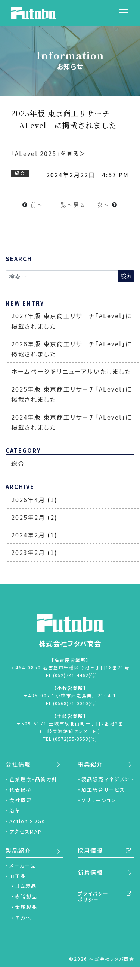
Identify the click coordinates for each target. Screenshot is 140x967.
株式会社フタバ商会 (70, 631)
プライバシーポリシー (93, 896)
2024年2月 (28, 534)
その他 (23, 917)
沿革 (15, 810)
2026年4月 (28, 499)
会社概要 (20, 800)
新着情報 (90, 872)
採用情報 (90, 850)
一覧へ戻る (70, 205)
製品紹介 (18, 850)
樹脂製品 (26, 896)
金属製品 (26, 907)
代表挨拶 (20, 789)
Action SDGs (27, 821)
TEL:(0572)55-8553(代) (70, 739)
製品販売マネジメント (107, 779)
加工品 (17, 875)
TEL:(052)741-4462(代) (70, 675)
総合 (18, 463)
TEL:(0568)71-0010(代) (70, 703)
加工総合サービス (103, 789)
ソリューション (98, 800)
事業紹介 (90, 764)
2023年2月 (28, 552)
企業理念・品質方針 (33, 779)
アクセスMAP (25, 831)
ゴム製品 (26, 886)
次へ (103, 205)
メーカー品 (22, 865)
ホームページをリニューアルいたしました (71, 371)
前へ (37, 205)
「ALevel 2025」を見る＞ (48, 153)
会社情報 (18, 764)
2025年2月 (28, 517)
